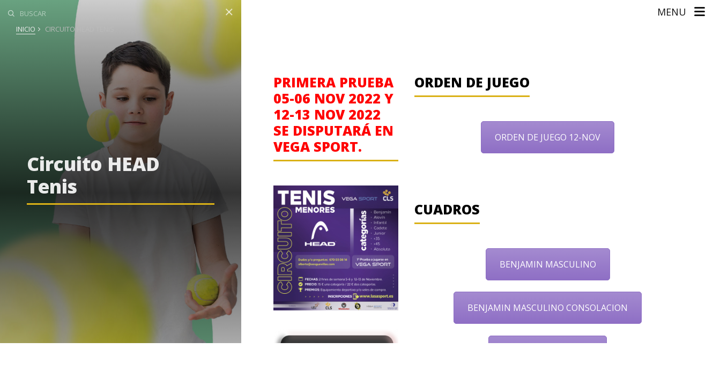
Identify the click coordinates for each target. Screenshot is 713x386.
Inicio (25, 29)
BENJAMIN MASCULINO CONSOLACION (547, 308)
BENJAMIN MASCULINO (548, 264)
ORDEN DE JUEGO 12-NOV (547, 137)
